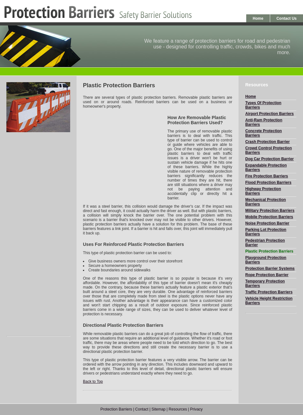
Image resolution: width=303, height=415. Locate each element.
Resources (178, 409)
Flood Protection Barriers (268, 182)
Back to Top (93, 381)
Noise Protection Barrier (267, 223)
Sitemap (159, 409)
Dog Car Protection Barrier (269, 159)
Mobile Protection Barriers (269, 217)
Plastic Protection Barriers (269, 251)
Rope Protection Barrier (266, 275)
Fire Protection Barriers (266, 176)
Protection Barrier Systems (270, 268)
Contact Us (287, 18)
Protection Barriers (116, 409)
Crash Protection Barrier (267, 142)
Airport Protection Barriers (269, 113)
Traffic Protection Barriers (268, 292)
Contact (141, 409)
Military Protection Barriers (269, 210)
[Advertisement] (38, 234)
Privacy (196, 409)
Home (258, 18)
